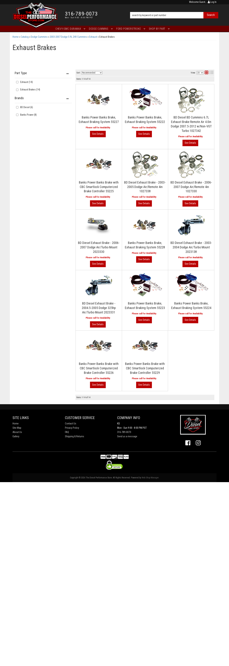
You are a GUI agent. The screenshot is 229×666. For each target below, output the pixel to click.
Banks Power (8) (28, 114)
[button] (174, 10)
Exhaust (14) (26, 82)
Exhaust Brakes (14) (30, 89)
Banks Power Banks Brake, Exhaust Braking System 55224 (142, 478)
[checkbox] (17, 107)
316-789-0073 (124, 616)
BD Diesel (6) (26, 107)
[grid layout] (206, 72)
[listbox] (91, 72)
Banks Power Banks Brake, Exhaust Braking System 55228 (142, 339)
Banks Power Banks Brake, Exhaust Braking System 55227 (142, 88)
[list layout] (211, 72)
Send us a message (127, 620)
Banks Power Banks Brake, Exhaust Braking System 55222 (142, 125)
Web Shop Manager (150, 661)
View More (200, 100)
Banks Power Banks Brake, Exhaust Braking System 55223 (142, 449)
